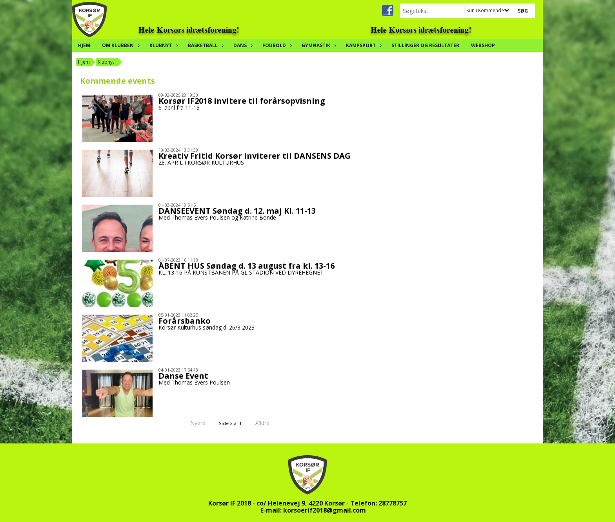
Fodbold (276, 45)
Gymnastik (318, 45)
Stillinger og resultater (425, 45)
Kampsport (363, 45)
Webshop (483, 45)
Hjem (84, 45)
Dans (242, 45)
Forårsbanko (184, 320)
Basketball (205, 45)
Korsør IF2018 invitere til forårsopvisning (241, 100)
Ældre (267, 423)
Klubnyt (162, 45)
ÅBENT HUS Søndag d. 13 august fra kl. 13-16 (246, 265)
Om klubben (120, 45)
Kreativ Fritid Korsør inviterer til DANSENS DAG (254, 155)
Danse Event (183, 375)
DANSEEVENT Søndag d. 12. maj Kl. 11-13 (237, 210)
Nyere (193, 423)
